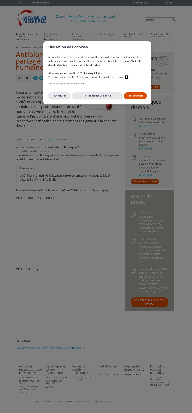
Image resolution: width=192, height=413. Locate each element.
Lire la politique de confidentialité (66, 83)
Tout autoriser (135, 96)
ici (126, 77)
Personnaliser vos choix (97, 96)
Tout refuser (59, 96)
